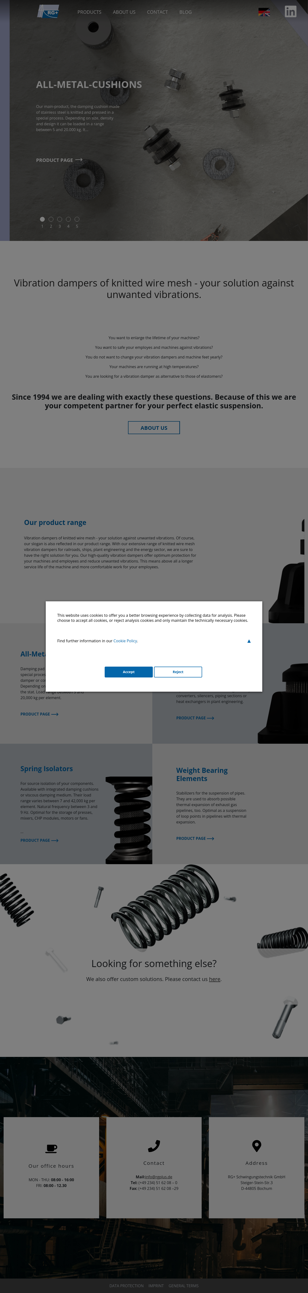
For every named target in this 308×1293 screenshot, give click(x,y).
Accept (126, 673)
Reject (178, 673)
